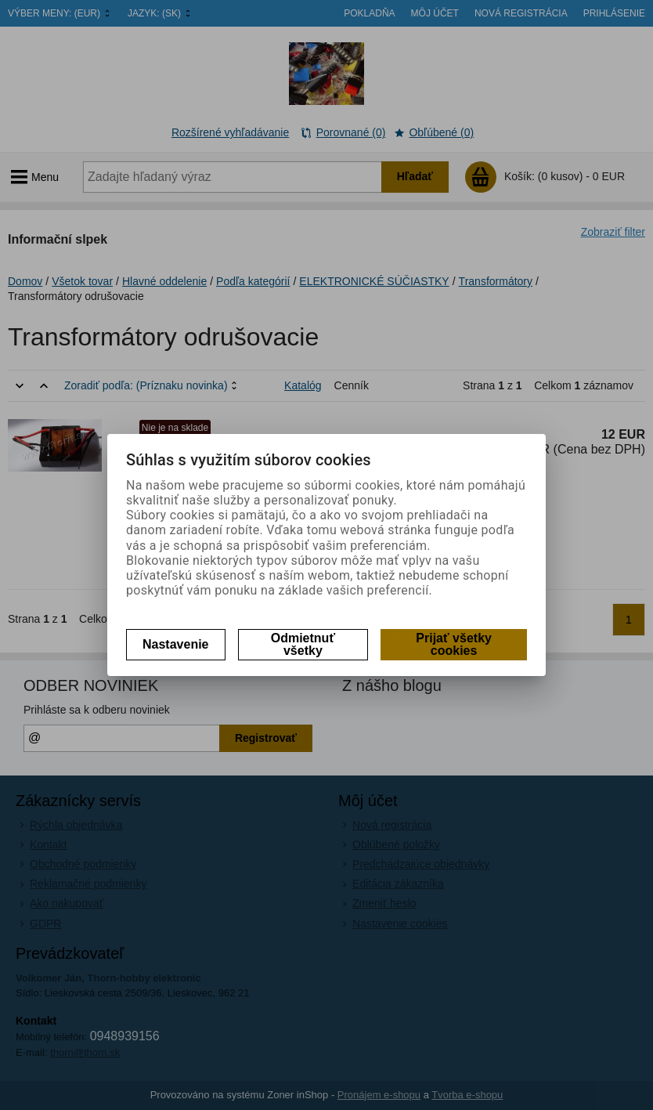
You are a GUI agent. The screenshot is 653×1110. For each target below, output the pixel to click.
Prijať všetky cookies (454, 644)
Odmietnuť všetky (303, 644)
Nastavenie (176, 644)
